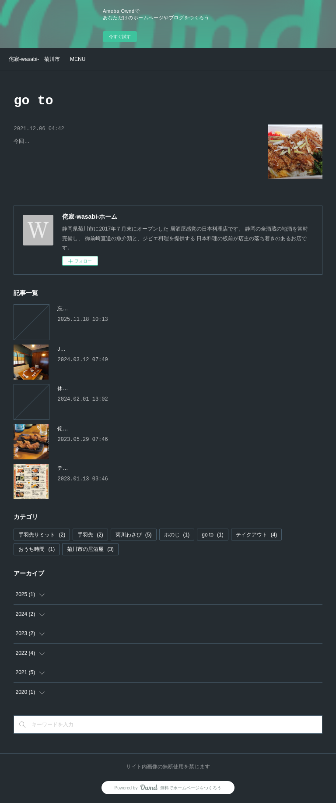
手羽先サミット (41, 535)
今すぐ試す (120, 36)
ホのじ (177, 535)
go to (212, 535)
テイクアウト (256, 535)
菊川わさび (134, 535)
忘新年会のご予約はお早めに (91, 309)
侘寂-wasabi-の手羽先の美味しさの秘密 (103, 429)
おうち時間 (36, 549)
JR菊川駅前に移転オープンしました (100, 349)
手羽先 (90, 535)
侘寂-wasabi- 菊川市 (34, 59)
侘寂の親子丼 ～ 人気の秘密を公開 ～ (72, 142)
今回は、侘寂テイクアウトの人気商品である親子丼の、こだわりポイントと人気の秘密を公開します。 (134, 155)
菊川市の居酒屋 (90, 549)
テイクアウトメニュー (83, 468)
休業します (70, 388)
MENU (77, 59)
